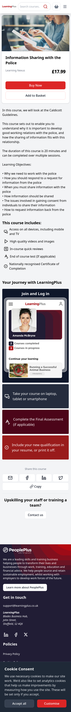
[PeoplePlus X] (27, 635)
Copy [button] (35, 486)
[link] (56, 7)
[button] (65, 6)
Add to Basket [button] (35, 95)
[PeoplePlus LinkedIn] (8, 635)
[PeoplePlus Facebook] (18, 635)
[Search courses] (30, 6)
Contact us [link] (35, 515)
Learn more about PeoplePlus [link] (25, 587)
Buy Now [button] (35, 85)
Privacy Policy (11, 654)
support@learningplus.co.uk (20, 605)
